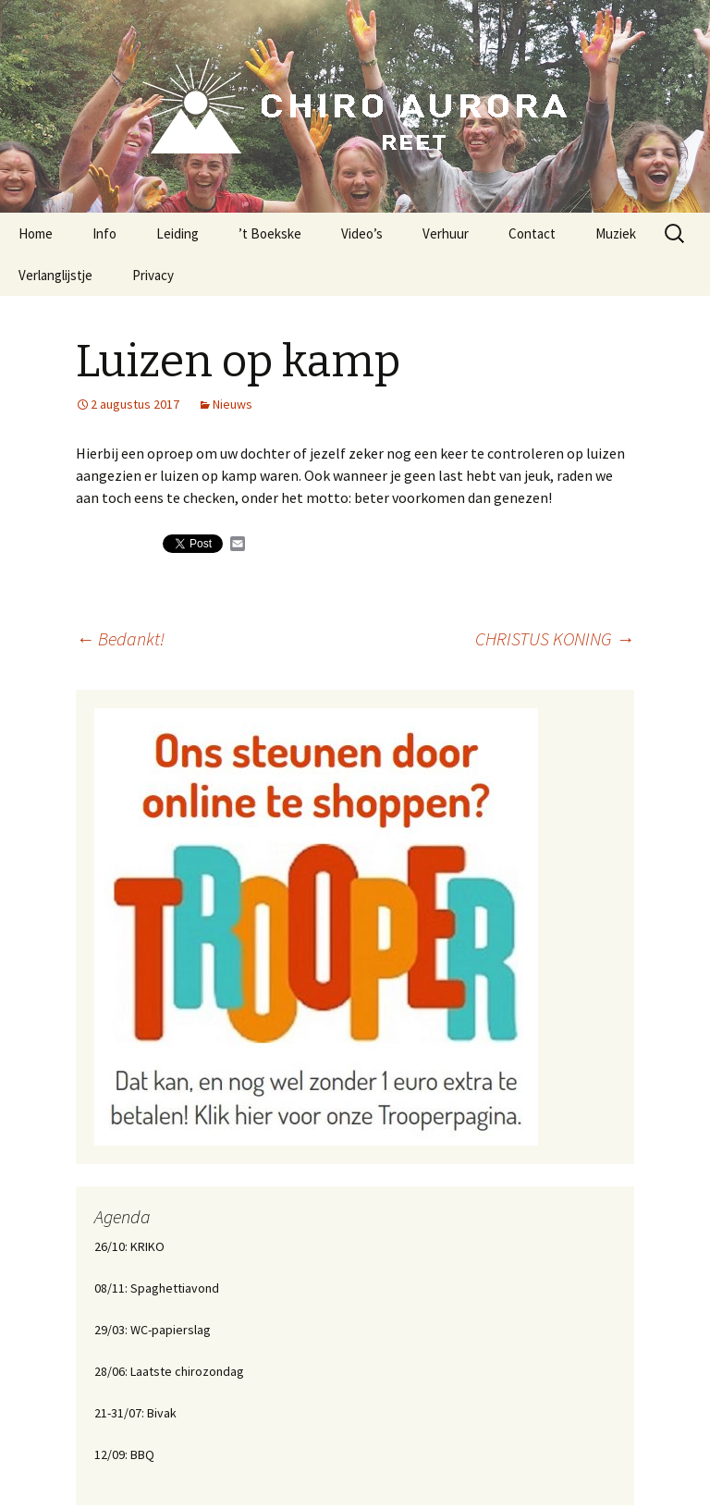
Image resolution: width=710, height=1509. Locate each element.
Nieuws (232, 404)
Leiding (177, 233)
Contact (532, 233)
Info (104, 233)
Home (35, 233)
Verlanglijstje (55, 275)
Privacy (153, 275)
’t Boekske (270, 233)
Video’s (362, 233)
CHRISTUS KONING (554, 638)
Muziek (615, 233)
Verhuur (445, 233)
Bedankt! (120, 638)
